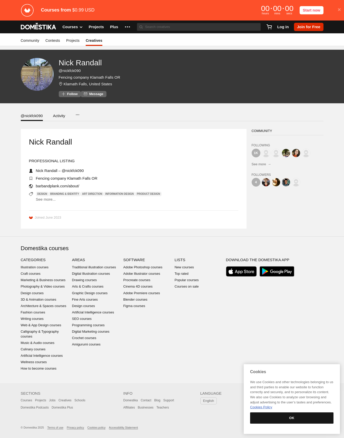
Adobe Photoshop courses (143, 267)
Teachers (162, 407)
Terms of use (55, 427)
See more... (46, 199)
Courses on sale (187, 286)
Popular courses (187, 280)
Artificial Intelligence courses (42, 356)
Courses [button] (73, 27)
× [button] (339, 10)
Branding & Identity (64, 193)
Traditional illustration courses (94, 267)
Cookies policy (96, 427)
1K (256, 153)
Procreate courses (137, 280)
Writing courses (32, 319)
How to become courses (38, 368)
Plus (114, 27)
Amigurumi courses (86, 344)
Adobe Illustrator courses (141, 274)
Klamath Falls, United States (88, 84)
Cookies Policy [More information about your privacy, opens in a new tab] (261, 407)
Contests (52, 40)
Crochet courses (84, 338)
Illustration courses (34, 267)
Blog (157, 400)
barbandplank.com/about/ (57, 186)
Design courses (32, 293)
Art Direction (92, 193)
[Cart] (269, 27)
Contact (146, 400)
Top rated (182, 274)
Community (30, 40)
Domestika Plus (62, 407)
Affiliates (129, 407)
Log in (283, 27)
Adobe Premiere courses (141, 293)
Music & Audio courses (38, 343)
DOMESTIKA (38, 27)
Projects (96, 27)
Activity (59, 116)
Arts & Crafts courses (88, 286)
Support (168, 400)
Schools (79, 400)
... (77, 113)
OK (291, 418)
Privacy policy (75, 427)
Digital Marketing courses (91, 331)
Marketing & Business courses (43, 280)
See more (261, 164)
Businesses (145, 407)
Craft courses (31, 274)
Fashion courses (33, 312)
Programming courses (88, 325)
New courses (184, 267)
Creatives (94, 40)
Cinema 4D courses (138, 286)
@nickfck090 (32, 116)
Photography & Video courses (43, 286)
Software (134, 260)
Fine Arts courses (85, 299)
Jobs (52, 400)
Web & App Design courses (41, 325)
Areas (78, 260)
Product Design (148, 193)
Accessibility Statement (123, 427)
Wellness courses (34, 362)
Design (42, 193)
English (208, 401)
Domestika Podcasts (35, 407)
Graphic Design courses (90, 293)
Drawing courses (84, 280)
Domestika (130, 400)
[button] (127, 27)
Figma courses (134, 306)
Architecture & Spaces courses (43, 306)
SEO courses (82, 319)
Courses (26, 400)
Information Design (119, 193)
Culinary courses (33, 349)
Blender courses (135, 299)
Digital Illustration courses (91, 274)
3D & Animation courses (38, 299)
